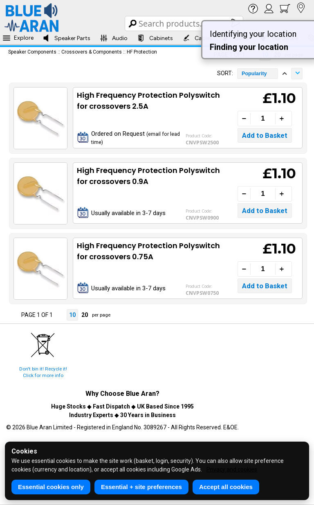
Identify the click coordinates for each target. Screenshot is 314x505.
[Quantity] (263, 118)
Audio (114, 38)
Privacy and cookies (231, 469)
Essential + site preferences (141, 486)
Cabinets (155, 38)
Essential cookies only (51, 486)
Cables (198, 38)
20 (84, 315)
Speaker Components (32, 52)
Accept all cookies (226, 486)
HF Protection (142, 52)
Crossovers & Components (91, 52)
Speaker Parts (66, 38)
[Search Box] (185, 23)
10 (72, 315)
